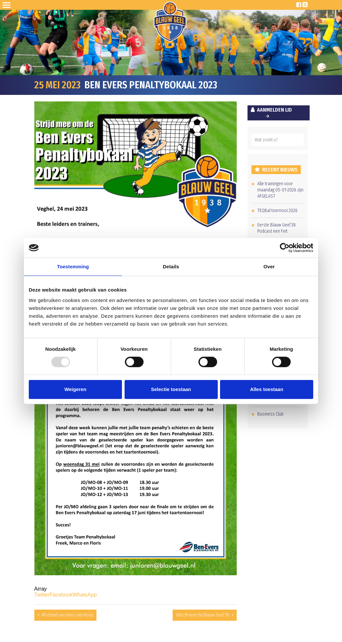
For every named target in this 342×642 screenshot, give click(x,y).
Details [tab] (171, 266)
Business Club (270, 414)
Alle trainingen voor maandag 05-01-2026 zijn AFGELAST (280, 190)
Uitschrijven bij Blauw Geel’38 (203, 615)
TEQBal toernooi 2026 (277, 210)
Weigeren (75, 389)
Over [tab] (269, 266)
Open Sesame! (8, 5)
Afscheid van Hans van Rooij (67, 615)
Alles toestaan (266, 389)
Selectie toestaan (171, 389)
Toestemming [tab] (73, 266)
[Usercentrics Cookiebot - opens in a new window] (284, 248)
